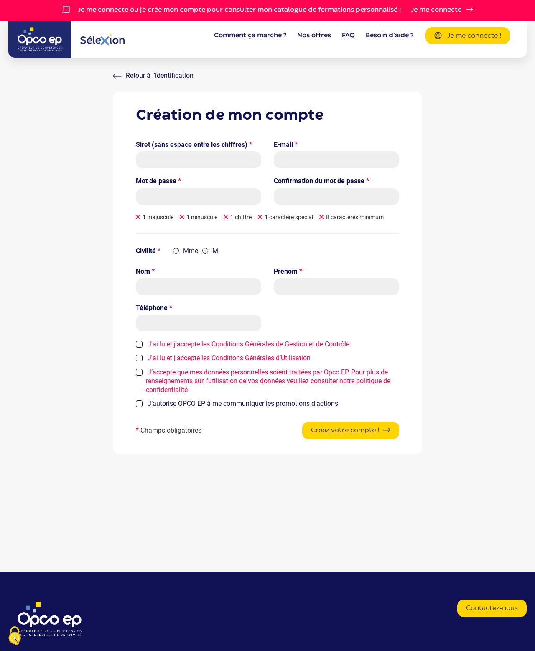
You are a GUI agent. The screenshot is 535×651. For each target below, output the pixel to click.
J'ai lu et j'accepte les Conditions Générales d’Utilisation (229, 358)
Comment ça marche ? (250, 35)
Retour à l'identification (160, 75)
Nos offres (314, 35)
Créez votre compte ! (345, 430)
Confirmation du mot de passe (321, 181)
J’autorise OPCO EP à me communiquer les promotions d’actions (242, 404)
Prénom (288, 271)
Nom (145, 271)
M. (216, 251)
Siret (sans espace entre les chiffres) (194, 145)
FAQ (348, 35)
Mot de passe (158, 181)
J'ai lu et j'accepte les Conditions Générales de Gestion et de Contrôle (248, 344)
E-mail (286, 145)
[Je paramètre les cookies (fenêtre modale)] (14, 636)
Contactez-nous (492, 608)
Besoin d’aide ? (389, 35)
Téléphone (154, 308)
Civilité (148, 251)
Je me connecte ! (467, 36)
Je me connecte (436, 10)
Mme (190, 251)
